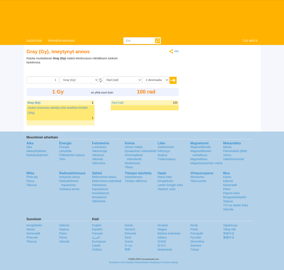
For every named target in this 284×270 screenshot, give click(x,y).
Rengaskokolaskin (234, 197)
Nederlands (165, 249)
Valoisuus (98, 155)
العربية (96, 237)
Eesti (128, 237)
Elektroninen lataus (104, 177)
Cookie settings (170, 262)
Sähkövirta (98, 201)
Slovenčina (197, 241)
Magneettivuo (198, 159)
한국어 (162, 245)
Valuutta (228, 209)
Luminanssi (99, 147)
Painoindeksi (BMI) (235, 151)
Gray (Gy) (34, 102)
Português (196, 233)
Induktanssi (99, 185)
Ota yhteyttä (127, 262)
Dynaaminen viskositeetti (140, 151)
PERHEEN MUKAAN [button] (61, 40)
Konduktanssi (100, 193)
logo (142, 18)
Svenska (195, 245)
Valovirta (97, 159)
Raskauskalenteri (37, 155)
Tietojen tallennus (136, 181)
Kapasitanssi (100, 189)
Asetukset (114, 262)
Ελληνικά (130, 233)
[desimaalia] (155, 80)
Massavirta (197, 177)
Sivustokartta (141, 262)
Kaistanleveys (133, 177)
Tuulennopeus (166, 159)
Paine (226, 189)
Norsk (194, 225)
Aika (29, 147)
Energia (64, 147)
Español (97, 229)
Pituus (30, 181)
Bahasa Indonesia (169, 233)
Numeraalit (230, 185)
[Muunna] (122, 80)
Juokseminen (166, 147)
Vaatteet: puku (167, 189)
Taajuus (228, 201)
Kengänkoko (165, 181)
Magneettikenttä (200, 147)
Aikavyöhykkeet (36, 151)
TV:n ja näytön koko (235, 205)
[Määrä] (43, 80)
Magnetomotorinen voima (206, 163)
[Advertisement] (153, 66)
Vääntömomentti (233, 159)
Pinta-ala (32, 177)
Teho (62, 159)
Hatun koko (165, 177)
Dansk (129, 225)
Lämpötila (65, 151)
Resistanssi (99, 197)
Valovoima (98, 163)
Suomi (129, 241)
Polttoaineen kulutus (72, 155)
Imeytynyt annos (69, 177)
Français (97, 233)
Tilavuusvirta (198, 181)
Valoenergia (99, 151)
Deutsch (130, 229)
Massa (227, 147)
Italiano (162, 237)
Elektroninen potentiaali (107, 181)
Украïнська (230, 225)
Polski (194, 229)
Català (96, 245)
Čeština (97, 249)
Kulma (227, 177)
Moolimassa (132, 163)
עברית (128, 245)
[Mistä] (79, 80)
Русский (195, 237)
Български (99, 241)
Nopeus (162, 155)
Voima (227, 155)
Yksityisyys (155, 262)
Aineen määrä (134, 147)
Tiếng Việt (229, 229)
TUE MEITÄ (250, 40)
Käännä (228, 181)
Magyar (162, 229)
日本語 (162, 241)
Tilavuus (32, 185)
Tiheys (129, 167)
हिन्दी (127, 249)
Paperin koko (231, 193)
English (96, 225)
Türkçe (194, 249)
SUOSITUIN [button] (34, 40)
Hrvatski (163, 225)
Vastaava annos (69, 189)
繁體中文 (229, 237)
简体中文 (229, 233)
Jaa (173, 51)
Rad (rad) (118, 102)
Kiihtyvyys (164, 151)
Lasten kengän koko (170, 185)
